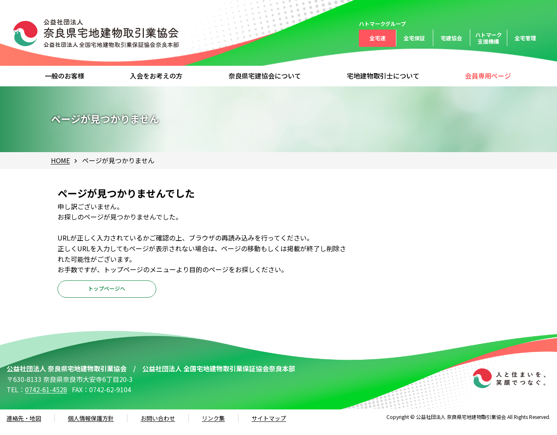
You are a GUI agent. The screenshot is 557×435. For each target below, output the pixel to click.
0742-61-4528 (46, 398)
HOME (60, 160)
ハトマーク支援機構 (488, 38)
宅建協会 (451, 38)
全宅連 (378, 38)
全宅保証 (414, 38)
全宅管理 (525, 38)
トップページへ (107, 293)
